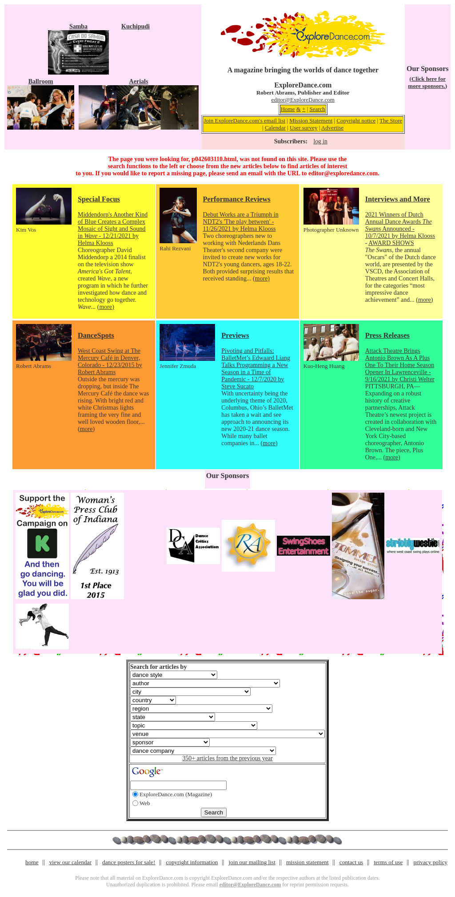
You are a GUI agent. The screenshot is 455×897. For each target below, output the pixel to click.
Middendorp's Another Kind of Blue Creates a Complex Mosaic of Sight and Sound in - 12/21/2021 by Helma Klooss (113, 228)
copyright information (192, 862)
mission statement (307, 862)
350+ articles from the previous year (227, 758)
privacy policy (430, 862)
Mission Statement (310, 120)
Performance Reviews (237, 199)
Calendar (275, 127)
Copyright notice (355, 120)
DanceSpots (96, 335)
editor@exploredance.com (343, 173)
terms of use (388, 862)
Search (317, 109)
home (32, 862)
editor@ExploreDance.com (303, 99)
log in (320, 141)
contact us (351, 862)
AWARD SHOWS (391, 243)
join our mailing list (252, 862)
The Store (390, 120)
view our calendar (70, 862)
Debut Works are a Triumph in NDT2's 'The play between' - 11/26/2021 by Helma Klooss (241, 221)
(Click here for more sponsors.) (427, 82)
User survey (303, 127)
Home (288, 109)
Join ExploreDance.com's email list (245, 120)
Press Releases (387, 335)
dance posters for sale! (128, 862)
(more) (105, 307)
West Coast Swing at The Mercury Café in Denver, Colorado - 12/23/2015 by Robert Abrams (110, 361)
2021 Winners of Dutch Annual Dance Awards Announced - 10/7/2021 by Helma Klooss (400, 225)
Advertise (332, 127)
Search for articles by (158, 667)
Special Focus (99, 199)
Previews (235, 335)
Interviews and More (397, 199)
